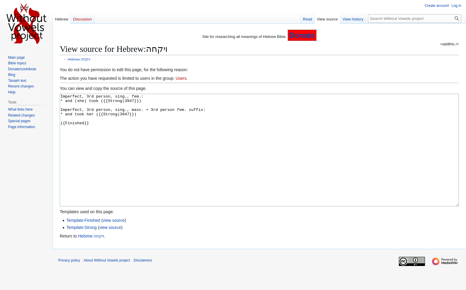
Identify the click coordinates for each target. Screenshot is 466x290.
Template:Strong (81, 249)
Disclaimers (142, 283)
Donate (302, 35)
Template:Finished (83, 242)
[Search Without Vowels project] (414, 18)
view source (114, 242)
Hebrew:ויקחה (79, 59)
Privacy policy (69, 283)
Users (181, 78)
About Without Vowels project (107, 283)
